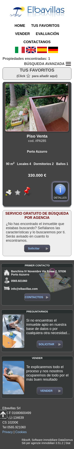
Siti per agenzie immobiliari (38, 443)
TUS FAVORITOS (45, 26)
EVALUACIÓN (47, 34)
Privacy (7, 432)
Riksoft (26, 439)
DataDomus (65, 439)
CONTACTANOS (37, 42)
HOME (20, 26)
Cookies (21, 432)
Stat (67, 443)
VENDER (22, 34)
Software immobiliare (44, 439)
